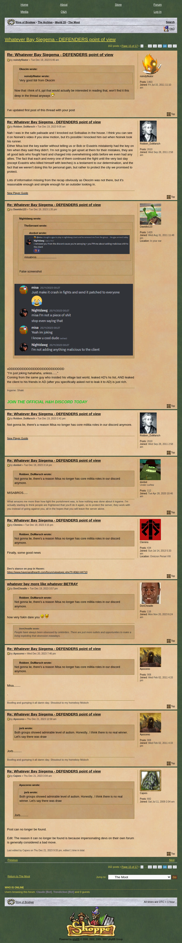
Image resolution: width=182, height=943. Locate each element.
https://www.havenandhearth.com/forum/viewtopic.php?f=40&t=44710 (47, 572)
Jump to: (101, 877)
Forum (158, 4)
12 (150, 46)
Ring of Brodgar (25, 902)
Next (171, 860)
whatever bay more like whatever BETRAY (42, 584)
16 (169, 46)
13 (155, 46)
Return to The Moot (19, 876)
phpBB (76, 939)
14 (160, 46)
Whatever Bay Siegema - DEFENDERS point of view (60, 39)
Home (24, 4)
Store (118, 4)
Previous (13, 860)
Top (173, 114)
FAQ (172, 28)
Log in (158, 11)
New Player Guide (17, 193)
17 (174, 46)
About (63, 4)
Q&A (64, 11)
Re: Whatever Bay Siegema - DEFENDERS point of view (60, 55)
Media (24, 11)
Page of (130, 45)
